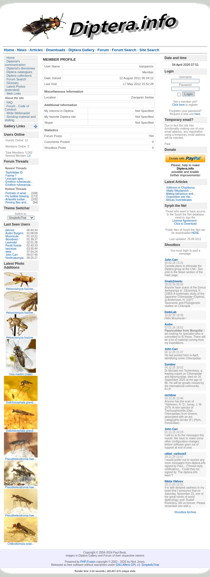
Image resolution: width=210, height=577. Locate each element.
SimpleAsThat (150, 564)
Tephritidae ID (14, 172)
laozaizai (11, 248)
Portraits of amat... (17, 193)
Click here (178, 104)
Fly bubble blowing (17, 196)
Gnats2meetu (173, 281)
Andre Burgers (14, 233)
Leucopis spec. (15, 178)
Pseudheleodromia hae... (20, 459)
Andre (169, 324)
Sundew (170, 364)
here (197, 114)
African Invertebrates (179, 199)
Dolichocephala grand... (20, 402)
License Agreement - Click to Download (185, 222)
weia (8, 251)
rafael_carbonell (175, 453)
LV (29, 155)
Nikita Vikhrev (174, 481)
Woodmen (12, 239)
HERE (195, 232)
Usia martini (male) (21, 374)
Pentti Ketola (14, 245)
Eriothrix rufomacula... (19, 181)
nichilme (170, 395)
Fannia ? (11, 175)
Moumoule (12, 236)
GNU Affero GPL (126, 564)
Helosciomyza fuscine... (20, 288)
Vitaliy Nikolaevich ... (179, 190)
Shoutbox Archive (185, 512)
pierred (10, 230)
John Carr (12, 254)
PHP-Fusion (88, 561)
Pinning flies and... (17, 202)
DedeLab (170, 312)
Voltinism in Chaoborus (180, 187)
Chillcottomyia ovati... (21, 543)
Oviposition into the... (179, 196)
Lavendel (11, 242)
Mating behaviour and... (181, 193)
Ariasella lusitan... (16, 199)
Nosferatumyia (15, 257)
